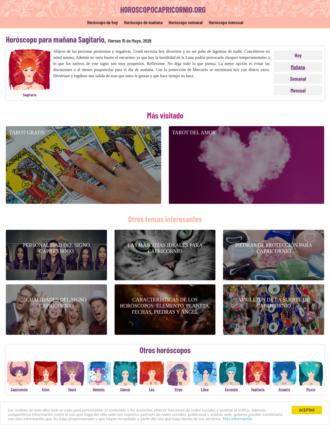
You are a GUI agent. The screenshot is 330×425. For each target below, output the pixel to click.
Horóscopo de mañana (143, 22)
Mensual (298, 90)
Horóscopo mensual (226, 22)
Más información (237, 419)
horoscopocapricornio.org (163, 9)
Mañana (298, 67)
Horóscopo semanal (186, 22)
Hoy (298, 55)
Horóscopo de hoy (102, 22)
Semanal (298, 79)
